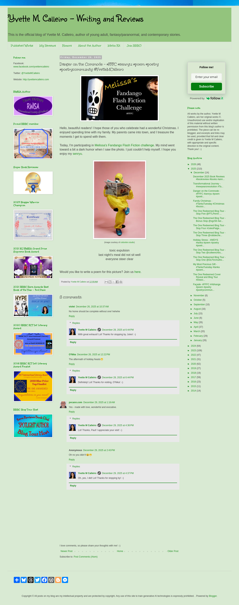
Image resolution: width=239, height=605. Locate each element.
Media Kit (114, 45)
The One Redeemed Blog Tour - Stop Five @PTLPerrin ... (209, 212)
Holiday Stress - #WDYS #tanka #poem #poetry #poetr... (206, 243)
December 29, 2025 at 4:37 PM (118, 473)
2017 (194, 377)
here (137, 271)
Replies (76, 323)
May (196, 322)
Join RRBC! (134, 45)
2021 (194, 359)
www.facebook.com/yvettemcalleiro (31, 66)
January (198, 340)
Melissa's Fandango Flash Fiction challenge (124, 145)
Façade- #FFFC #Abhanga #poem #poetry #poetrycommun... (206, 287)
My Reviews (48, 45)
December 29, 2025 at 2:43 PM (99, 450)
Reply (72, 316)
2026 (194, 164)
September (200, 304)
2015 (194, 386)
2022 (194, 355)
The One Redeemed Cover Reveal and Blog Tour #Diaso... (207, 277)
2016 (194, 381)
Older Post (172, 551)
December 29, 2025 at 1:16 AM (99, 402)
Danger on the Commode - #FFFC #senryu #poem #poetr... (206, 194)
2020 (194, 364)
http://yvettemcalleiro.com (36, 79)
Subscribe (206, 86)
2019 (194, 368)
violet (72, 306)
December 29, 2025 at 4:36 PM (118, 425)
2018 (194, 373)
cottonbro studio (127, 242)
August (198, 309)
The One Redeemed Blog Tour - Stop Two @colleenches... (209, 251)
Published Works (22, 45)
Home (120, 551)
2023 (194, 350)
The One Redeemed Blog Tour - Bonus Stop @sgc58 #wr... (209, 219)
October (198, 300)
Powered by (206, 98)
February (198, 336)
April (196, 327)
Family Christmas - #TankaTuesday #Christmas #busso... (208, 204)
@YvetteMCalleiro (30, 73)
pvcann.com (75, 402)
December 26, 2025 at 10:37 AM (92, 306)
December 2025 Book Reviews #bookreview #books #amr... (209, 178)
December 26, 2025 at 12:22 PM (93, 354)
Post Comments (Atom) (86, 556)
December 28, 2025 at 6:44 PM (118, 329)
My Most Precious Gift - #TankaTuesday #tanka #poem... (206, 267)
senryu (77, 153)
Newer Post (66, 551)
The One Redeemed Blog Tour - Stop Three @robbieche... (209, 234)
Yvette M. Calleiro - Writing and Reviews (75, 18)
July (196, 313)
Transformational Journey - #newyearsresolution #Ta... (208, 185)
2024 (194, 346)
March (197, 331)
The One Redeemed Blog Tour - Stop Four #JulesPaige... (209, 226)
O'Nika (72, 354)
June (196, 318)
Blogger (213, 596)
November (199, 295)
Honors (67, 45)
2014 (194, 390)
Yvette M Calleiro (87, 329)
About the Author (89, 45)
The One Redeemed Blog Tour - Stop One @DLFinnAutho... (209, 258)
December (199, 172)
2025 (194, 168)
